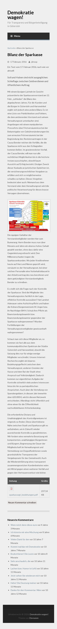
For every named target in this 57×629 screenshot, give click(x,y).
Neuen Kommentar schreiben (22, 502)
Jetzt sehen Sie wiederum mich (25, 575)
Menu (15, 36)
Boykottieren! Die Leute (22, 554)
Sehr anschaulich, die (20, 561)
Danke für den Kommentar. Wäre (26, 590)
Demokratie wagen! (20, 14)
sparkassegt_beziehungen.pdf (23, 494)
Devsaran (33, 618)
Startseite (11, 48)
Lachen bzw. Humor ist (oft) (23, 568)
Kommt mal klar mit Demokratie (25, 546)
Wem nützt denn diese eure (24, 525)
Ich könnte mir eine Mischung (25, 532)
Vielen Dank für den (20, 539)
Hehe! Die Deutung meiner (23, 583)
